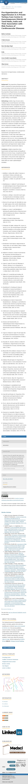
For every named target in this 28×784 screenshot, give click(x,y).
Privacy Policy (10, 769)
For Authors (5, 704)
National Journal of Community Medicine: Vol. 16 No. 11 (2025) (14, 549)
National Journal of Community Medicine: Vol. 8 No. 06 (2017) (15, 541)
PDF (5, 436)
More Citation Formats (9, 468)
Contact (12, 765)
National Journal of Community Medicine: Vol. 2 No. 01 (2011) (14, 531)
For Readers (5, 701)
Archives (8, 6)
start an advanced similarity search (17, 612)
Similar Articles (6, 512)
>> (12, 609)
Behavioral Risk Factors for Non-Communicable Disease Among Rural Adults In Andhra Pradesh (14, 577)
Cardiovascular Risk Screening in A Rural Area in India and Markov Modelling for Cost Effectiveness (14, 586)
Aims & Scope (5, 639)
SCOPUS (22, 639)
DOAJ (3, 641)
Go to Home (11, 762)
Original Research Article (9, 661)
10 (10, 609)
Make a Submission (8, 647)
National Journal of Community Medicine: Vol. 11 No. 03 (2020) (15, 523)
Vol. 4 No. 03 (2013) (16, 6)
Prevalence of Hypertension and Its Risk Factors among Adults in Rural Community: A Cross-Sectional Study (15, 601)
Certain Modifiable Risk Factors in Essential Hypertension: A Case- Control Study (15, 529)
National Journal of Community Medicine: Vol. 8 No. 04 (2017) (15, 570)
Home (3, 6)
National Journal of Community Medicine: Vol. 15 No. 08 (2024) (15, 588)
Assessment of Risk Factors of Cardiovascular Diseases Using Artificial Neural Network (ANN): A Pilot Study (15, 546)
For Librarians (5, 706)
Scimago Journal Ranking (17, 641)
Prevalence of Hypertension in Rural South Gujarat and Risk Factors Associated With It (15, 592)
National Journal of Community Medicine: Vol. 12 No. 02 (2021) (15, 595)
